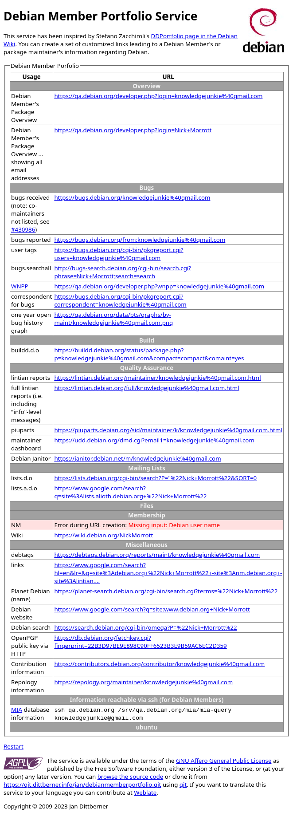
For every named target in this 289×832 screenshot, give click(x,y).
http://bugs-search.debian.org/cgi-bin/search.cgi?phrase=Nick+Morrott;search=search (122, 272)
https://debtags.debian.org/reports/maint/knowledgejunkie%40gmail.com (157, 555)
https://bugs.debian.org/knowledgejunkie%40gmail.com (132, 197)
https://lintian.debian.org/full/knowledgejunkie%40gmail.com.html (146, 388)
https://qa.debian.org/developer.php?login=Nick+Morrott (132, 130)
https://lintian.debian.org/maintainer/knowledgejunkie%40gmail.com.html (157, 378)
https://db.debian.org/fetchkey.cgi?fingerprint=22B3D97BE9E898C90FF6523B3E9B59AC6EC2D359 (140, 642)
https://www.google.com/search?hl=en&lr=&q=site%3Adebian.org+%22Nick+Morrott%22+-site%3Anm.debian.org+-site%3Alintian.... (168, 573)
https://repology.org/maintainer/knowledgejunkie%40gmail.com (143, 682)
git (183, 785)
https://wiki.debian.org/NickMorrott (103, 535)
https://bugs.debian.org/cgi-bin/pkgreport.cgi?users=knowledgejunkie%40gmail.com (118, 254)
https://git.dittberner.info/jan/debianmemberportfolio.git (82, 785)
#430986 (23, 229)
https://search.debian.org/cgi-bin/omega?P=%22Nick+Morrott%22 (145, 627)
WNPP (19, 286)
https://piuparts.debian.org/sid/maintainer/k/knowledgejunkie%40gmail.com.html (168, 430)
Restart (13, 746)
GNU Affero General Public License (223, 761)
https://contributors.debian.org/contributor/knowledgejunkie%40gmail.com (159, 664)
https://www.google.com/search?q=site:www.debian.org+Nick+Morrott (152, 609)
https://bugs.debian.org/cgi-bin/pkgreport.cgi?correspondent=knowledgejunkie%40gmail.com (120, 300)
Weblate (145, 793)
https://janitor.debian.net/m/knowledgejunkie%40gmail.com (137, 458)
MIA (16, 710)
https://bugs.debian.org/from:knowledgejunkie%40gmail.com (139, 240)
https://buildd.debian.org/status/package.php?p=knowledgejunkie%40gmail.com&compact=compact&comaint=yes (149, 354)
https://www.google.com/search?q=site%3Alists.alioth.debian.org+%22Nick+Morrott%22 (130, 492)
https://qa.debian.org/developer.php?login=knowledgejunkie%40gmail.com (158, 96)
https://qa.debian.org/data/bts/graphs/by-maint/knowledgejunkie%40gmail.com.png (113, 319)
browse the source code (131, 777)
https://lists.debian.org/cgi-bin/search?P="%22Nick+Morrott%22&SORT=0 (155, 478)
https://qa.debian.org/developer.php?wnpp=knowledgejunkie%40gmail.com (159, 286)
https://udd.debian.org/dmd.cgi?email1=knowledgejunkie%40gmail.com (154, 440)
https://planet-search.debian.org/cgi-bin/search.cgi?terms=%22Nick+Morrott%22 (165, 591)
